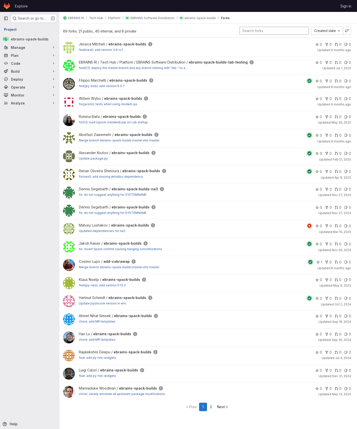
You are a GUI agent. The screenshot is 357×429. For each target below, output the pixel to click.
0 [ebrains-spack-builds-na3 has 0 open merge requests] (338, 189)
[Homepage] (7, 6)
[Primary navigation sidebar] (6, 18)
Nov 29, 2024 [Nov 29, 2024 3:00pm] (341, 250)
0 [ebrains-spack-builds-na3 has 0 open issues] (347, 189)
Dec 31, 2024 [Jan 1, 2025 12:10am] (341, 376)
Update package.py (95, 158)
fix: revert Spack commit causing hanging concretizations (123, 249)
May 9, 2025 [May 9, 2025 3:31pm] (342, 285)
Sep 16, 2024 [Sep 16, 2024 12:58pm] (341, 322)
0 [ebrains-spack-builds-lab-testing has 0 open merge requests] (338, 62)
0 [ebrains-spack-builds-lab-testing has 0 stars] (318, 62)
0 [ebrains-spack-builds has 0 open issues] (347, 44)
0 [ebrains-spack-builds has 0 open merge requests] (338, 44)
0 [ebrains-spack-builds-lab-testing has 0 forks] (328, 62)
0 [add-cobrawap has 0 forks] (328, 262)
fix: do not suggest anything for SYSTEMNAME (115, 195)
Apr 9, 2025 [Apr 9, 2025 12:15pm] (342, 177)
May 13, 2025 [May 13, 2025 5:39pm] (341, 394)
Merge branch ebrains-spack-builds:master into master (121, 140)
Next (224, 407)
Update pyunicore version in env (105, 303)
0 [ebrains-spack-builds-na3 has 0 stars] (318, 189)
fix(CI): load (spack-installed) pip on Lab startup (115, 122)
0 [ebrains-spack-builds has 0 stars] (318, 44)
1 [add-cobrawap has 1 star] (319, 262)
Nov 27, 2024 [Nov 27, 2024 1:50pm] (341, 213)
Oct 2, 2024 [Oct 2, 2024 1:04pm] (342, 304)
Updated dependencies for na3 (104, 231)
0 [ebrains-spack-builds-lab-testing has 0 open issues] (347, 62)
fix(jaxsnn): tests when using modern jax (110, 104)
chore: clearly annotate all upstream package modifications (124, 394)
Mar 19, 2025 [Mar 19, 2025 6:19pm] (342, 232)
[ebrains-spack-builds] (30, 39)
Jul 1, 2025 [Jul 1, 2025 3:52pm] (343, 68)
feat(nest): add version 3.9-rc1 (103, 50)
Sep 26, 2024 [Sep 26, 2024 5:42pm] (341, 340)
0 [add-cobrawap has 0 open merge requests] (338, 262)
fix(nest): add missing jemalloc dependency (113, 176)
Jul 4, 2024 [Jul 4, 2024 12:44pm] (343, 358)
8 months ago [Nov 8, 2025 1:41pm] (341, 268)
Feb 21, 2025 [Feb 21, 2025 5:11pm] (342, 159)
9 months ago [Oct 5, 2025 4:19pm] (341, 141)
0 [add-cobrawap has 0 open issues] (347, 262)
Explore (21, 6)
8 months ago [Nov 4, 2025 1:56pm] (341, 87)
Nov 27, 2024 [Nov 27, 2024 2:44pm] (341, 195)
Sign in (345, 6)
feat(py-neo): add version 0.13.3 (104, 285)
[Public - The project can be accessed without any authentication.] (153, 44)
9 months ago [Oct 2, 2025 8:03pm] (341, 50)
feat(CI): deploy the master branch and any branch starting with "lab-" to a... (135, 68)
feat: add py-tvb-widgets (100, 358)
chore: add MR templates (99, 321)
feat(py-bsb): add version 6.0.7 (104, 86)
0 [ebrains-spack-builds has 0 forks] (328, 44)
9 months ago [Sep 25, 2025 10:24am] (341, 104)
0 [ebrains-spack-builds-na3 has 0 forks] (328, 189)
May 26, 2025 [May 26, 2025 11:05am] (341, 122)
